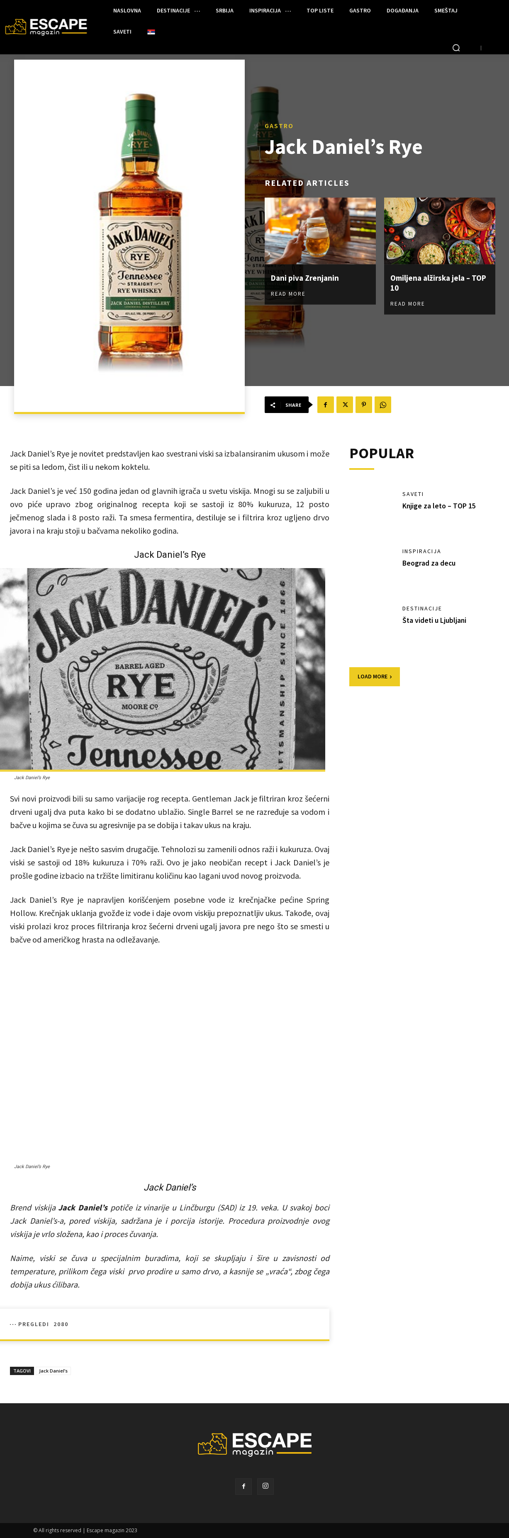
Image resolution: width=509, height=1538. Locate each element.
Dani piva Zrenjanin (306, 277)
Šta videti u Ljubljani (435, 620)
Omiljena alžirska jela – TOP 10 (432, 282)
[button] (456, 48)
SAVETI (413, 494)
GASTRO (279, 125)
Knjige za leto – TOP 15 (439, 505)
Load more (375, 676)
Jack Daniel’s (53, 1371)
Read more (288, 293)
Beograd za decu (429, 563)
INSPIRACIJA (421, 551)
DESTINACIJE (422, 608)
